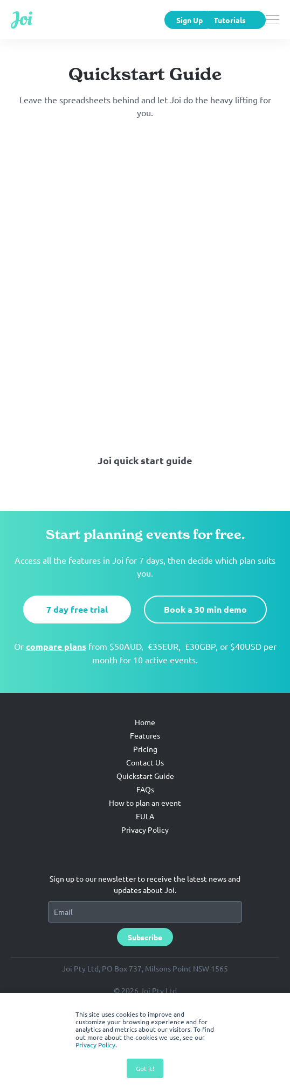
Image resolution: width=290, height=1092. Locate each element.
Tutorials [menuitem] (229, 20)
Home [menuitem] (145, 759)
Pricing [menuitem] (145, 786)
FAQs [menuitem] (145, 826)
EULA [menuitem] (145, 853)
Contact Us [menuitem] (145, 799)
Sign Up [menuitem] (189, 20)
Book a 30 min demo (205, 646)
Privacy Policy (95, 1044)
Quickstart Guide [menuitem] (145, 813)
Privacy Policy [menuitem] (145, 866)
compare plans (56, 683)
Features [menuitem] (145, 772)
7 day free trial (77, 646)
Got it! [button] (145, 1068)
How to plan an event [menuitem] (145, 840)
